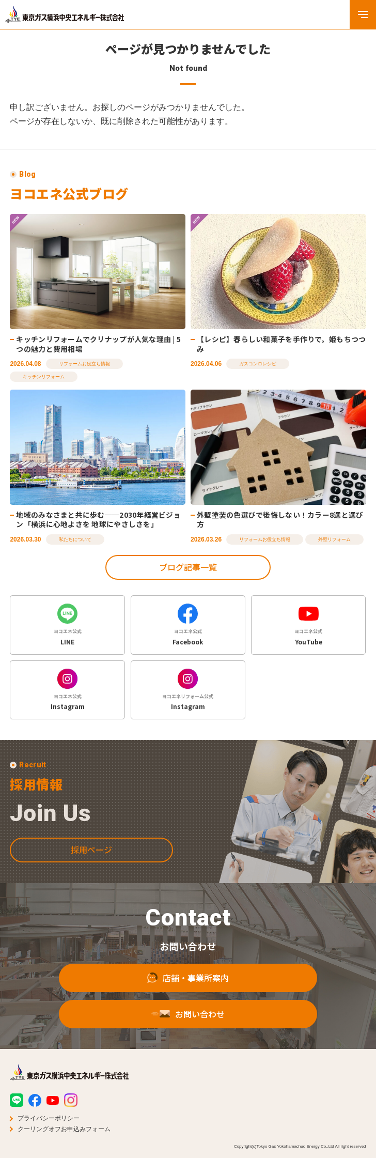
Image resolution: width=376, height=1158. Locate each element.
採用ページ (91, 859)
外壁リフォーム (334, 539)
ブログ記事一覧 (188, 567)
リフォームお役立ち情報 (84, 363)
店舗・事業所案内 (188, 988)
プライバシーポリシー (49, 1118)
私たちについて (75, 539)
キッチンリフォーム (44, 376)
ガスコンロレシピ (257, 363)
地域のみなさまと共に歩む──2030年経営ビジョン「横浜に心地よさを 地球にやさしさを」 (98, 519)
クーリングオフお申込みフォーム (64, 1129)
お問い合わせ (187, 1024)
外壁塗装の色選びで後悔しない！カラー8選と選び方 (280, 519)
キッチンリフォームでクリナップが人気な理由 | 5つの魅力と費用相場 (98, 344)
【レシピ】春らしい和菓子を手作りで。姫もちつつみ (281, 344)
